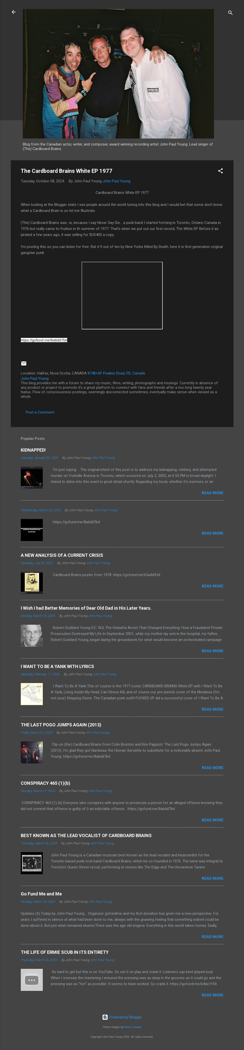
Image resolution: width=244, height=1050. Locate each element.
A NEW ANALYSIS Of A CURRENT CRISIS (62, 555)
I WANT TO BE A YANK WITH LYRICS (57, 666)
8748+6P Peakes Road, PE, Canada (116, 373)
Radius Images (133, 1027)
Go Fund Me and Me (41, 893)
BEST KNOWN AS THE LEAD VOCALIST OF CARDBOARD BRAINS (86, 835)
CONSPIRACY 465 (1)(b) (45, 783)
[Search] (230, 13)
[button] (220, 172)
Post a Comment (40, 412)
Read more (212, 493)
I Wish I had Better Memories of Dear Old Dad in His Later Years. (86, 608)
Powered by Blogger (122, 1017)
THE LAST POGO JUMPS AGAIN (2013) (61, 724)
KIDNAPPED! (33, 450)
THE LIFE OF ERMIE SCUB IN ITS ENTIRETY (65, 952)
